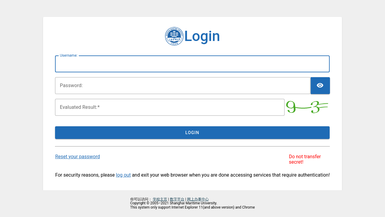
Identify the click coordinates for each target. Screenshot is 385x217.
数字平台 (177, 199)
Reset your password (77, 156)
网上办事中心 (198, 199)
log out (123, 175)
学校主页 (160, 199)
